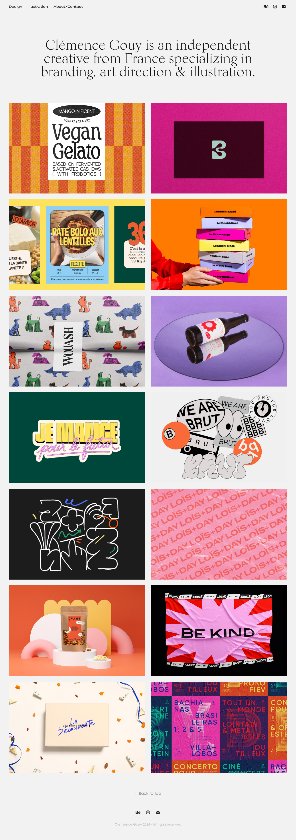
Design (15, 6)
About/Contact (68, 6)
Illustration (38, 6)
